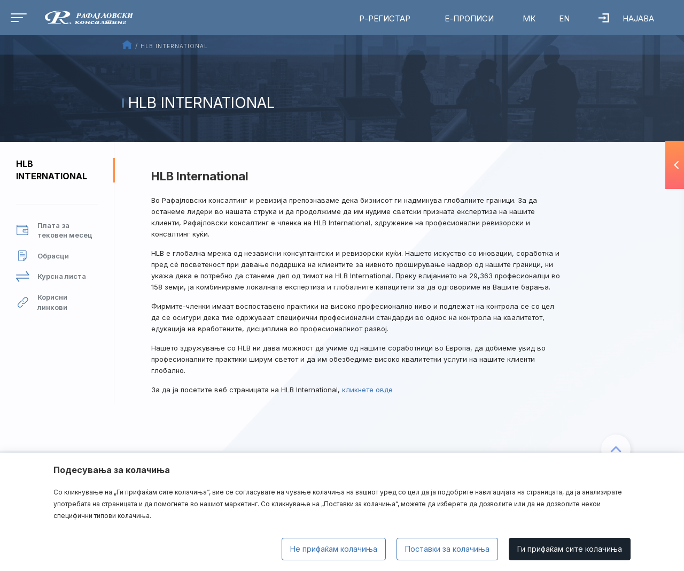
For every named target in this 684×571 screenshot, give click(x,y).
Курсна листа (51, 276)
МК (529, 18)
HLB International (51, 169)
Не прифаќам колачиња (333, 548)
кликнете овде (367, 389)
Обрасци (42, 256)
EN (564, 18)
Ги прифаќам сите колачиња (569, 548)
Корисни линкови (41, 302)
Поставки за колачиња (447, 548)
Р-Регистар (384, 18)
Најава (626, 18)
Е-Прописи (469, 18)
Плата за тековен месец (54, 230)
